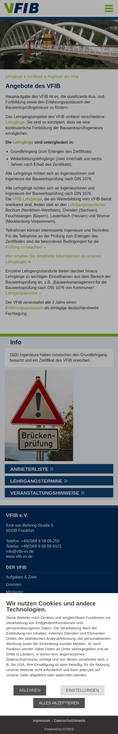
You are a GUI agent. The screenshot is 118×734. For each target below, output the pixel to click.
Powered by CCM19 (58, 729)
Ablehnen (29, 690)
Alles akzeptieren (59, 703)
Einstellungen (82, 690)
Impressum (41, 721)
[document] (59, 642)
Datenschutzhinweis (69, 721)
